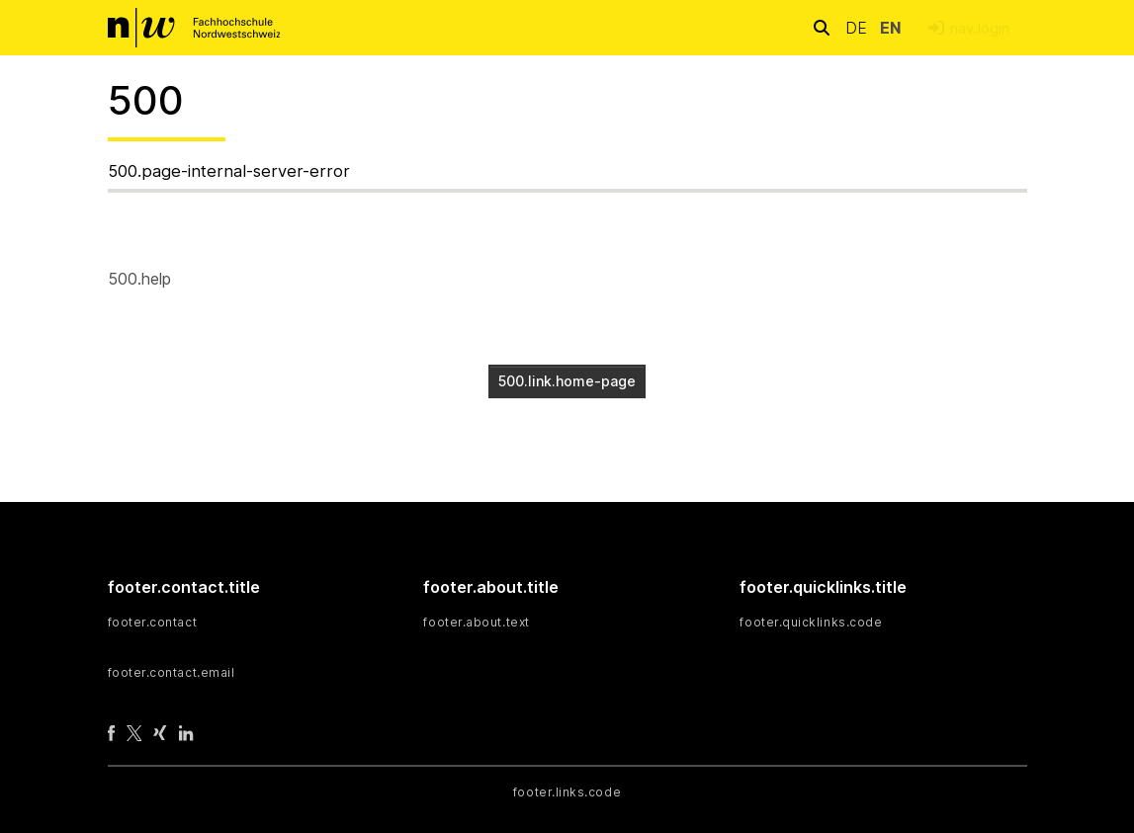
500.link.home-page (567, 381)
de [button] (858, 28)
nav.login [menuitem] (979, 28)
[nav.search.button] (821, 27)
